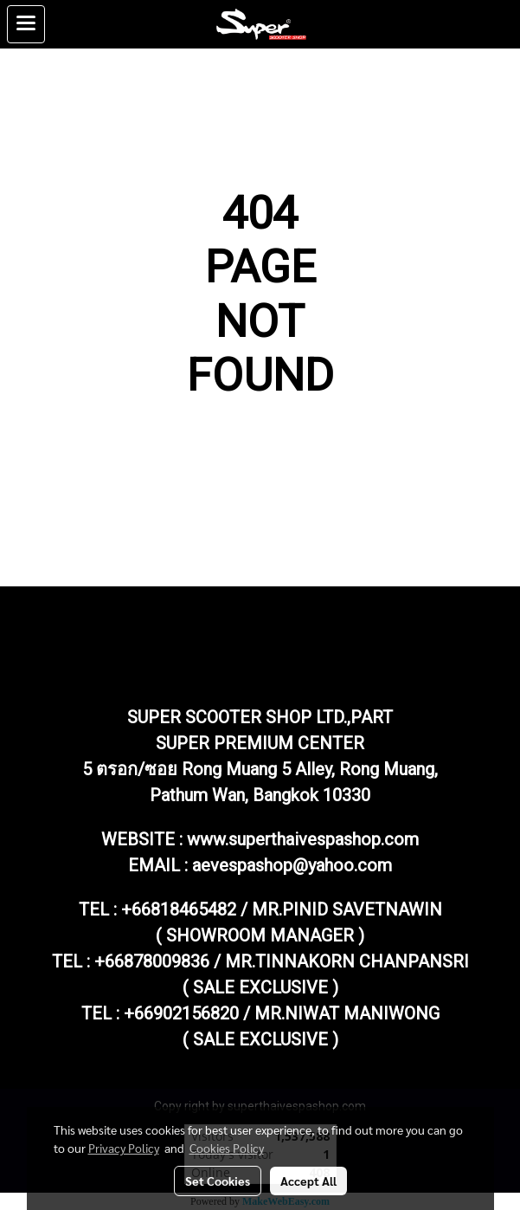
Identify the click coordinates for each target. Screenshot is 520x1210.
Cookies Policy (226, 1147)
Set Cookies (217, 1180)
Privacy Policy (123, 1147)
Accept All (308, 1180)
